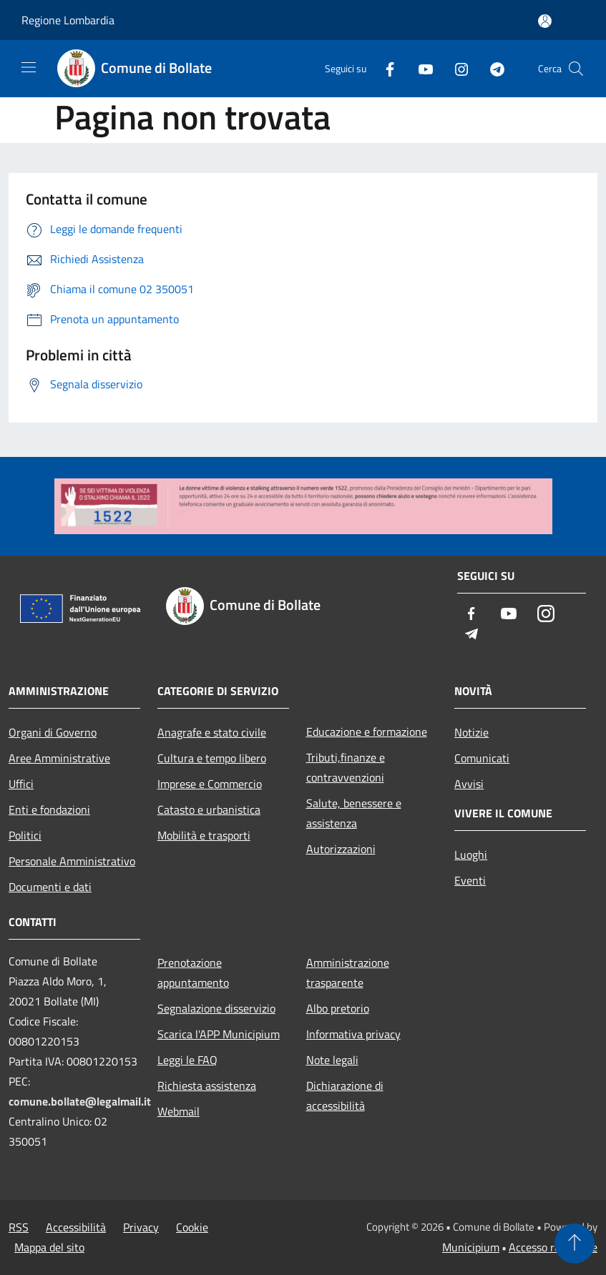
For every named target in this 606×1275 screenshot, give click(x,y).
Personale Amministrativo (72, 861)
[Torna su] (574, 1244)
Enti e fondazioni (49, 809)
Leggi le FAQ (187, 1059)
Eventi (470, 880)
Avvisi (469, 783)
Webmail (178, 1111)
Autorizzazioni (341, 848)
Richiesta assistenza (206, 1085)
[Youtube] (420, 68)
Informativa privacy (353, 1034)
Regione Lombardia (67, 20)
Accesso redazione (553, 1247)
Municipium (470, 1247)
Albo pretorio (337, 1008)
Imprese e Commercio (209, 783)
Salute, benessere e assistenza (353, 813)
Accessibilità (76, 1227)
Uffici (21, 783)
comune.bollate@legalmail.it (80, 1101)
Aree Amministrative (59, 758)
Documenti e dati (50, 886)
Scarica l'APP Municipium (218, 1034)
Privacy (141, 1227)
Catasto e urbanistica (208, 809)
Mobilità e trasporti (203, 835)
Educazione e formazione (366, 731)
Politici (25, 835)
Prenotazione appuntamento (193, 972)
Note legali (332, 1059)
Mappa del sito (49, 1247)
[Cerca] (576, 68)
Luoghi (470, 854)
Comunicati (481, 758)
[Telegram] (491, 68)
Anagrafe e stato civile (211, 732)
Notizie (471, 732)
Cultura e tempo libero (211, 758)
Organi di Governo (53, 732)
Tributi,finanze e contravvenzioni (345, 767)
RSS (19, 1227)
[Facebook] (384, 68)
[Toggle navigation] (28, 67)
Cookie (192, 1227)
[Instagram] (455, 68)
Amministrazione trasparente (347, 972)
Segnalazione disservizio (216, 1008)
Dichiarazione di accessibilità (344, 1095)
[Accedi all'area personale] (545, 21)
